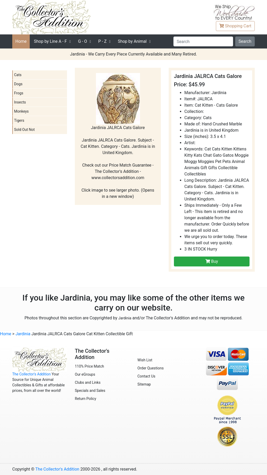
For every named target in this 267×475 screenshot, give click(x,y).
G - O (82, 41)
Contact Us (146, 376)
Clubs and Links (88, 382)
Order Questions (150, 368)
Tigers (19, 120)
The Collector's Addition (31, 374)
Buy (211, 261)
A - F (50, 41)
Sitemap (144, 384)
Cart (235, 25)
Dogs (18, 84)
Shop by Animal (132, 41)
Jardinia (124, 318)
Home (21, 41)
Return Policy (85, 399)
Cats (18, 75)
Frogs (18, 93)
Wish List (144, 360)
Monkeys (21, 111)
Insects (20, 102)
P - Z (102, 41)
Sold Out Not (24, 129)
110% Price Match (89, 366)
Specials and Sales (90, 390)
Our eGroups (85, 374)
